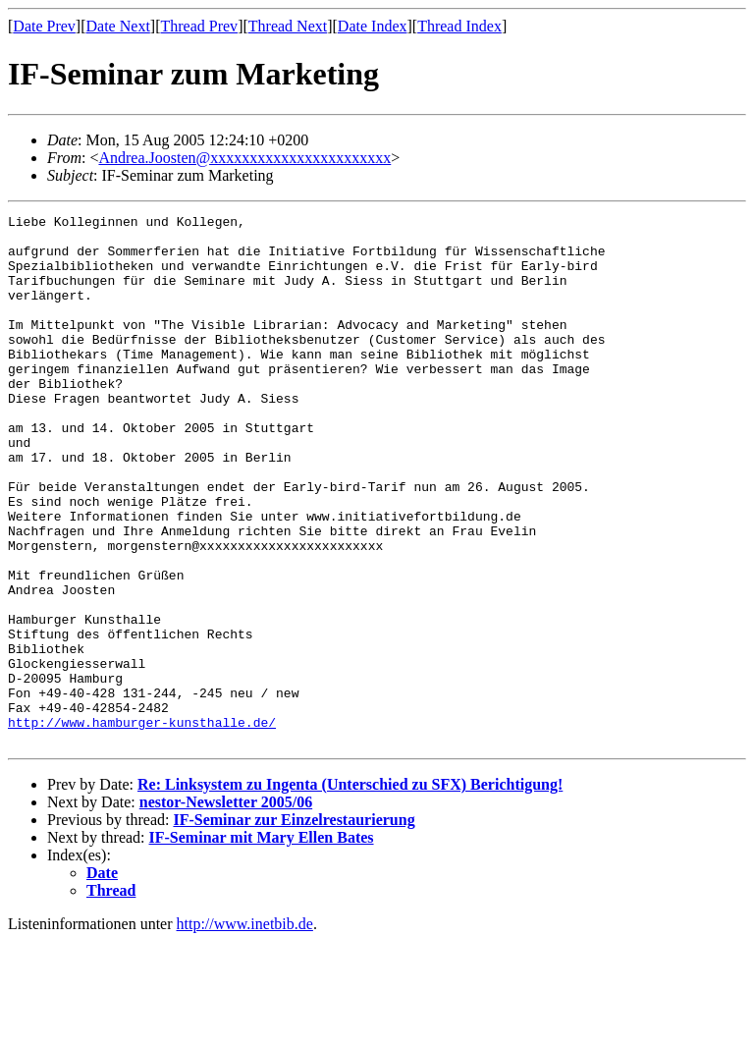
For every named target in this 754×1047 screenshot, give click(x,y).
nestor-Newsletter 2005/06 (225, 908)
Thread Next (287, 26)
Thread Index (459, 26)
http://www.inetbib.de (245, 1029)
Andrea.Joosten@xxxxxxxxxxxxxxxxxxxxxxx (244, 157)
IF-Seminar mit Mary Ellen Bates (261, 943)
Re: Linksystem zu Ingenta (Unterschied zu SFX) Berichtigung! (350, 890)
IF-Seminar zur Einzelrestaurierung (293, 925)
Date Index (372, 26)
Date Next (118, 26)
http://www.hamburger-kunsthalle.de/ (142, 825)
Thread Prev (199, 26)
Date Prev (44, 26)
